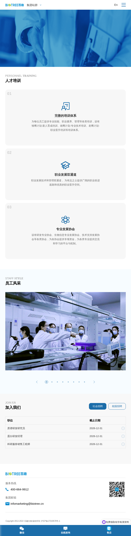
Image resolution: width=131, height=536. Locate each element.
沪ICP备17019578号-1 (51, 521)
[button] (37, 382)
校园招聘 (117, 406)
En (116, 4)
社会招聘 (98, 406)
